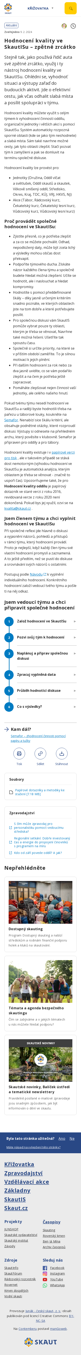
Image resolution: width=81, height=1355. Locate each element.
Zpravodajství (23, 1173)
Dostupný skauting (26, 929)
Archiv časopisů (54, 1247)
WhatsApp (54, 1285)
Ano (62, 1138)
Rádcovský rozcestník (20, 1279)
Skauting (49, 1230)
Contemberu (28, 1329)
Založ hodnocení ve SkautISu (42, 621)
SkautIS (15, 1199)
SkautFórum (13, 1273)
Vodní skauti (13, 1296)
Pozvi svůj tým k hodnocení (40, 637)
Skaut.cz (16, 1208)
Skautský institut (16, 1241)
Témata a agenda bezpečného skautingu (36, 1010)
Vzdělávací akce (26, 1181)
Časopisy (51, 1222)
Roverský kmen (54, 1236)
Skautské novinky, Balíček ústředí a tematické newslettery (39, 1089)
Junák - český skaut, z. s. (43, 1311)
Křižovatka (38, 8)
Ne (72, 1138)
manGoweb (58, 1329)
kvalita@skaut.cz (17, 508)
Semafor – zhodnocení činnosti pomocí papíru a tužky (38, 738)
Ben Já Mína (51, 1241)
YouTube (53, 1279)
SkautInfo (11, 1268)
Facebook (54, 1268)
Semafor (11, 420)
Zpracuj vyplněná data (36, 674)
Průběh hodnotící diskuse (39, 690)
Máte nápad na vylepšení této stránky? (33, 1147)
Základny (17, 1190)
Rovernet (11, 1285)
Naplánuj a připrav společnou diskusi (42, 656)
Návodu (38, 574)
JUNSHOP (11, 1229)
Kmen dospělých (16, 1291)
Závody (9, 1246)
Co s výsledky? (30, 706)
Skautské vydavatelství (20, 1235)
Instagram (54, 1274)
